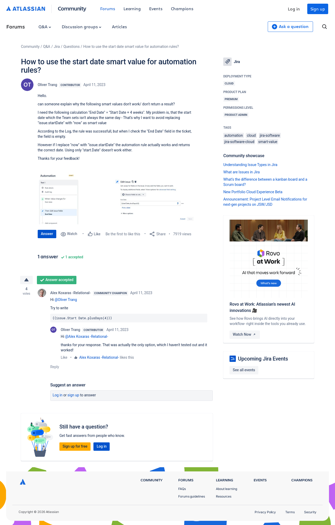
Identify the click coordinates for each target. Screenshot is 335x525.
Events (156, 8)
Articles (119, 26)
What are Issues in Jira (241, 172)
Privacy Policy (265, 512)
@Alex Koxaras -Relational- (86, 336)
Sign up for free (75, 446)
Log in (294, 9)
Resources (223, 496)
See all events (244, 370)
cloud (251, 135)
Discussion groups (82, 26)
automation (233, 135)
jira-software (270, 135)
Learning (132, 8)
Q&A (44, 26)
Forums (107, 8)
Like (64, 357)
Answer (47, 234)
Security (310, 512)
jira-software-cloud (239, 142)
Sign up (317, 9)
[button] (116, 198)
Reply (54, 367)
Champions (182, 8)
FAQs (182, 489)
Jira (57, 46)
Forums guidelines (191, 496)
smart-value (267, 142)
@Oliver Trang (66, 300)
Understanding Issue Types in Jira (250, 165)
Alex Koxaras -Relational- (70, 293)
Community (72, 8)
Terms (290, 512)
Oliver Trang (47, 85)
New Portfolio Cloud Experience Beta (252, 192)
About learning (226, 489)
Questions (71, 46)
